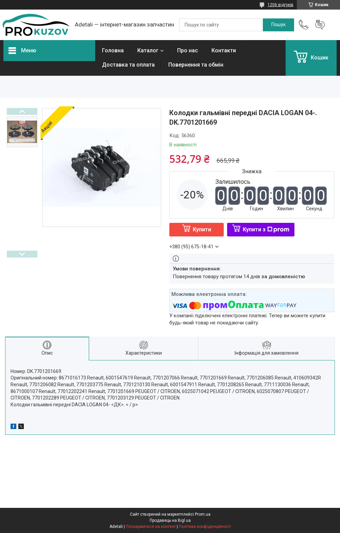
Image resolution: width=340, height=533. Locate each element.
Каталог (147, 50)
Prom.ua (202, 514)
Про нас (187, 50)
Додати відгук (320, 25)
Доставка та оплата (128, 64)
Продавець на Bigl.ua (170, 520)
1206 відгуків (280, 4)
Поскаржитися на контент (151, 526)
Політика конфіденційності (205, 526)
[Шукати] (278, 24)
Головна (113, 50)
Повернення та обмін (195, 64)
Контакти (223, 50)
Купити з (266, 229)
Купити (202, 229)
